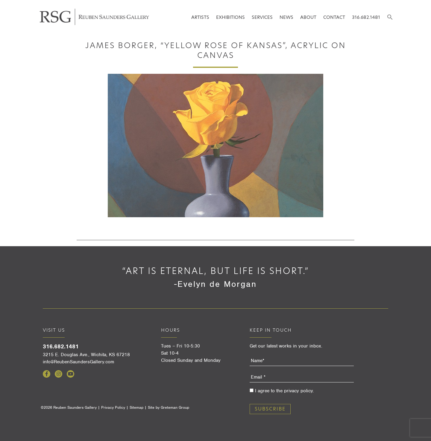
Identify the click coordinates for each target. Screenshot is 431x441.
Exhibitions (230, 17)
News (286, 17)
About (308, 17)
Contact (334, 17)
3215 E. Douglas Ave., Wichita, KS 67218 (86, 355)
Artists (200, 17)
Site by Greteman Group (168, 407)
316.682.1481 (366, 17)
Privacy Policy (113, 407)
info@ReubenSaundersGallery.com (78, 362)
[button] (390, 17)
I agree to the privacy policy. (284, 391)
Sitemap (136, 407)
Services (262, 17)
